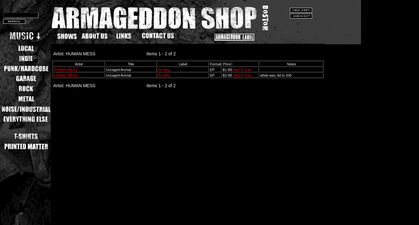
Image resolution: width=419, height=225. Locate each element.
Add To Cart (242, 70)
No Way (164, 70)
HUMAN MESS (65, 70)
